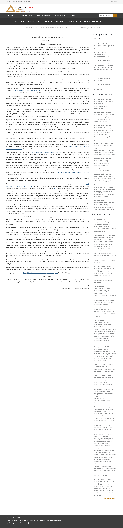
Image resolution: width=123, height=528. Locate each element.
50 (54, 188)
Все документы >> (110, 498)
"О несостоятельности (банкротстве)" (104, 103)
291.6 (24, 273)
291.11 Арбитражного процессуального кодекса (72, 172)
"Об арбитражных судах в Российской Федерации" (104, 204)
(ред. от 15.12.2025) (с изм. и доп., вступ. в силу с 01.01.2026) (105, 225)
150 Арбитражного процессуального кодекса (26, 90)
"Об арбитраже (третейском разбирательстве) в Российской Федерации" (104, 116)
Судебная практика (25, 15)
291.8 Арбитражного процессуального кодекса (42, 273)
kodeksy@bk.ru (27, 523)
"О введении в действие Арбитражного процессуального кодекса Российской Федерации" (103, 164)
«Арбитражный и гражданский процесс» (48, 520)
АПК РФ (10, 15)
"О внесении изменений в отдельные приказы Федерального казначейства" (104, 368)
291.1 (70, 146)
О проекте (73, 15)
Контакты (114, 1)
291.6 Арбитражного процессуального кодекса (45, 152)
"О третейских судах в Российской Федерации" (104, 177)
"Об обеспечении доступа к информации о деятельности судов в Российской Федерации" (104, 131)
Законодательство (43, 15)
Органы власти (60, 15)
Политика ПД (26, 526)
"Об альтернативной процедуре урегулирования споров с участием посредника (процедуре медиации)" (104, 190)
